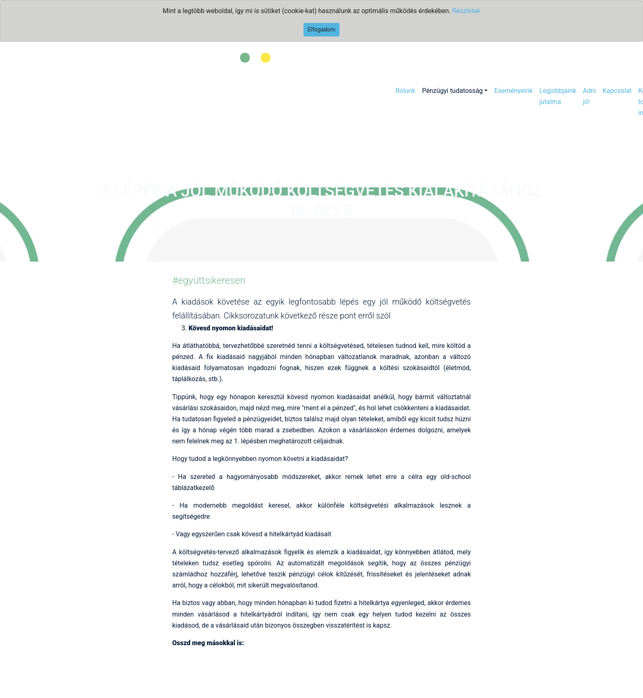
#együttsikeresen (208, 280)
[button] (455, 90)
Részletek (466, 11)
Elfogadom (321, 29)
